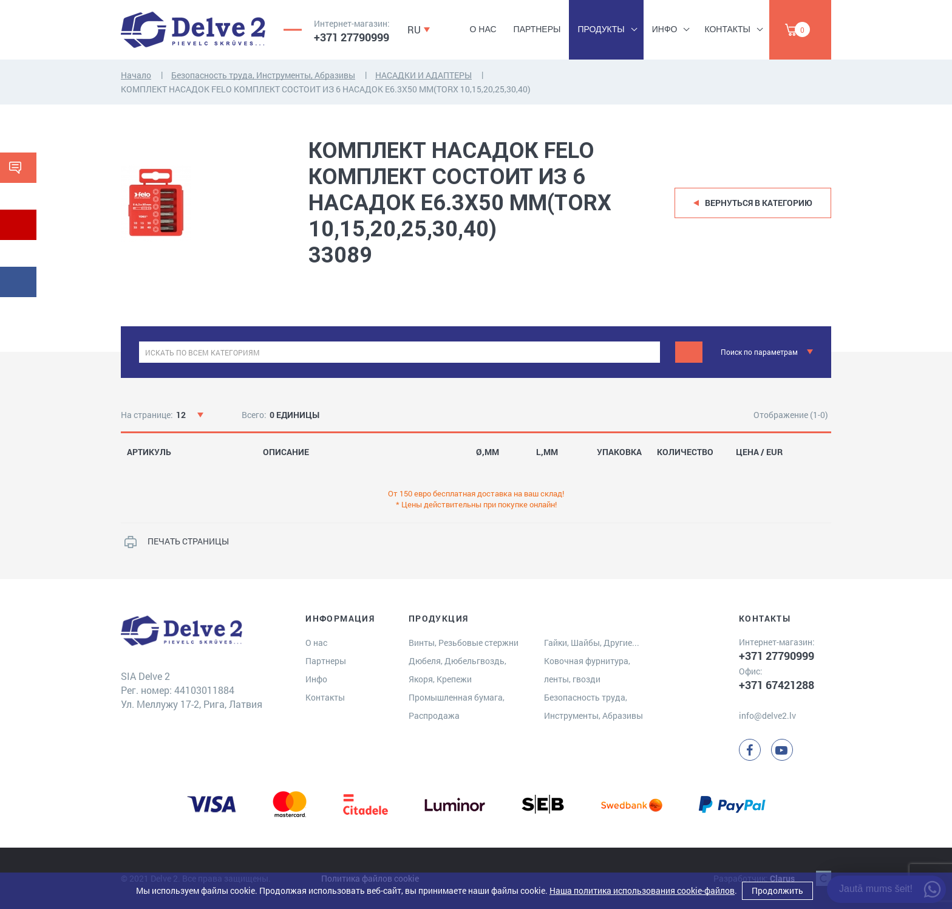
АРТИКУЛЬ (149, 452)
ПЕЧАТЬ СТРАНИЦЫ (188, 541)
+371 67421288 (776, 684)
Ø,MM (487, 452)
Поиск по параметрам (759, 352)
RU (414, 29)
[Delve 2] (193, 30)
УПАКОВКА (619, 452)
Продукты (600, 29)
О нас (483, 29)
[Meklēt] (688, 352)
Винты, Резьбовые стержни (463, 642)
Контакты (727, 29)
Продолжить (777, 890)
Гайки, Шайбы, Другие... (591, 642)
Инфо (665, 29)
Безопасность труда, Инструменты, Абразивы (263, 75)
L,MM (547, 452)
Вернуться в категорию (758, 202)
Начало (136, 75)
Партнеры (537, 29)
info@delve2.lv (767, 715)
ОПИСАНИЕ (286, 452)
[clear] (649, 352)
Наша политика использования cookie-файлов (642, 890)
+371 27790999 (351, 37)
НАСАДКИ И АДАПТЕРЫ (423, 75)
